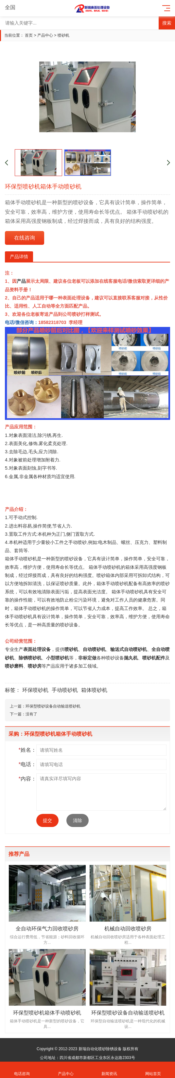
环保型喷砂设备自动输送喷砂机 (53, 706)
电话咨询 (22, 1070)
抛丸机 (131, 657)
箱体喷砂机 (94, 690)
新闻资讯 (109, 1070)
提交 (47, 820)
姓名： (27, 750)
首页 (29, 35)
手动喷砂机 (109, 567)
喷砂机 (63, 35)
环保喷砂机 (35, 690)
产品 (21, 281)
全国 (14, 7)
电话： (27, 764)
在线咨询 (24, 238)
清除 (77, 820)
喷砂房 (35, 666)
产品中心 (45, 35)
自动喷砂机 (94, 649)
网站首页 (153, 1070)
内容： (27, 779)
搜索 (166, 23)
